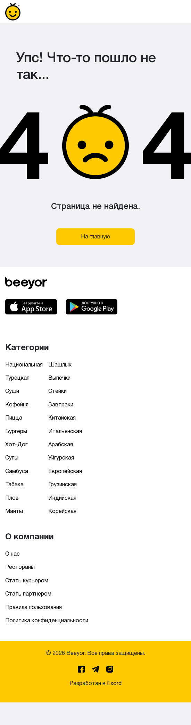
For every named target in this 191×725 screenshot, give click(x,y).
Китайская (62, 418)
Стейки (57, 391)
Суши (12, 391)
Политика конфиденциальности (46, 620)
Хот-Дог (16, 444)
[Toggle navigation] (176, 12)
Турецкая (17, 378)
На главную (95, 236)
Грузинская (62, 484)
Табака (14, 484)
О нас (12, 554)
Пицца (13, 418)
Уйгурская (61, 458)
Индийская (62, 498)
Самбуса (16, 471)
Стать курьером (26, 580)
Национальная (24, 365)
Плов (12, 498)
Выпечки (59, 378)
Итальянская (65, 431)
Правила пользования (33, 607)
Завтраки (60, 404)
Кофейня (16, 404)
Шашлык (60, 365)
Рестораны (20, 567)
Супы (11, 458)
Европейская (65, 471)
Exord (114, 683)
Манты (14, 511)
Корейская (62, 511)
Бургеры (16, 431)
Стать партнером (28, 594)
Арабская (60, 444)
